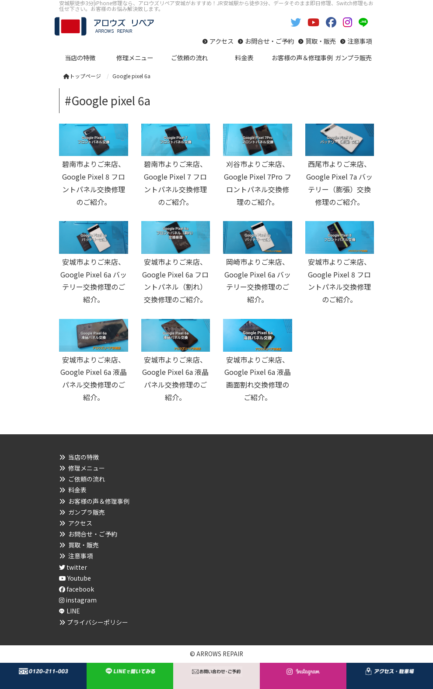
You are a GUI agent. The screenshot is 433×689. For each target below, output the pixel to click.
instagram (78, 600)
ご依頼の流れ (86, 478)
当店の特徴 (83, 457)
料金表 (77, 489)
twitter (73, 567)
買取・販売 (320, 40)
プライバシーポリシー (97, 622)
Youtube (75, 578)
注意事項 (359, 40)
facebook (76, 589)
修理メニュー (86, 468)
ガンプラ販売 (86, 512)
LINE (73, 610)
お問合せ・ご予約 (269, 40)
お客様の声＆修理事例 (98, 501)
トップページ (82, 76)
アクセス (222, 40)
